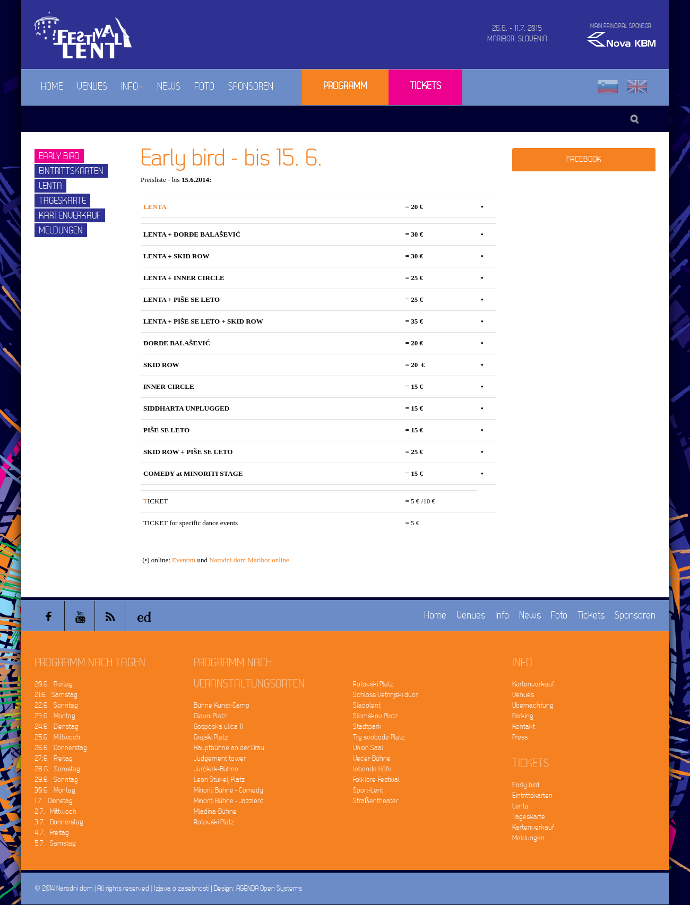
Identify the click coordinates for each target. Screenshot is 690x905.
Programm (345, 86)
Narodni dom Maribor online (249, 560)
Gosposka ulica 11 (218, 726)
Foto (204, 86)
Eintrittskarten (71, 171)
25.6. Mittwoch (57, 737)
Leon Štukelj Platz (219, 780)
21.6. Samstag (55, 695)
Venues (92, 86)
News (168, 86)
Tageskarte (62, 201)
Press (520, 737)
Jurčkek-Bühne (216, 769)
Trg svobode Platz (378, 737)
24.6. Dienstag (56, 726)
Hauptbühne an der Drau (229, 748)
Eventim (183, 560)
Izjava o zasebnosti (181, 888)
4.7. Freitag (51, 833)
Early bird (59, 156)
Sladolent (367, 705)
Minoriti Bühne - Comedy (228, 790)
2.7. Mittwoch (55, 811)
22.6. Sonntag (56, 705)
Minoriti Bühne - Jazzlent (228, 801)
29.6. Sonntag (56, 780)
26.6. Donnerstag (60, 748)
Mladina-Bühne (215, 811)
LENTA (155, 207)
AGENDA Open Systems (269, 888)
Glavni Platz (210, 716)
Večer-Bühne (372, 758)
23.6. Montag (54, 716)
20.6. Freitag (53, 684)
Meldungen (61, 230)
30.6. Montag (54, 790)
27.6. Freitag (53, 758)
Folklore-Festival (376, 780)
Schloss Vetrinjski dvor (385, 695)
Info (132, 86)
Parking (522, 716)
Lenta (50, 186)
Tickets (425, 86)
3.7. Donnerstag (58, 822)
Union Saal (368, 748)
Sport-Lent (368, 790)
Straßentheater (375, 801)
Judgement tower (220, 758)
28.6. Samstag (57, 769)
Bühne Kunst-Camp (221, 705)
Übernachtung (533, 705)
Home (52, 86)
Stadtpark (367, 726)
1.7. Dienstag (53, 801)
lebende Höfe (372, 769)
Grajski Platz (211, 737)
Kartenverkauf (70, 216)
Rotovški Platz (214, 822)
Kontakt (523, 726)
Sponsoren (250, 86)
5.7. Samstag (55, 843)
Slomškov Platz (375, 716)
